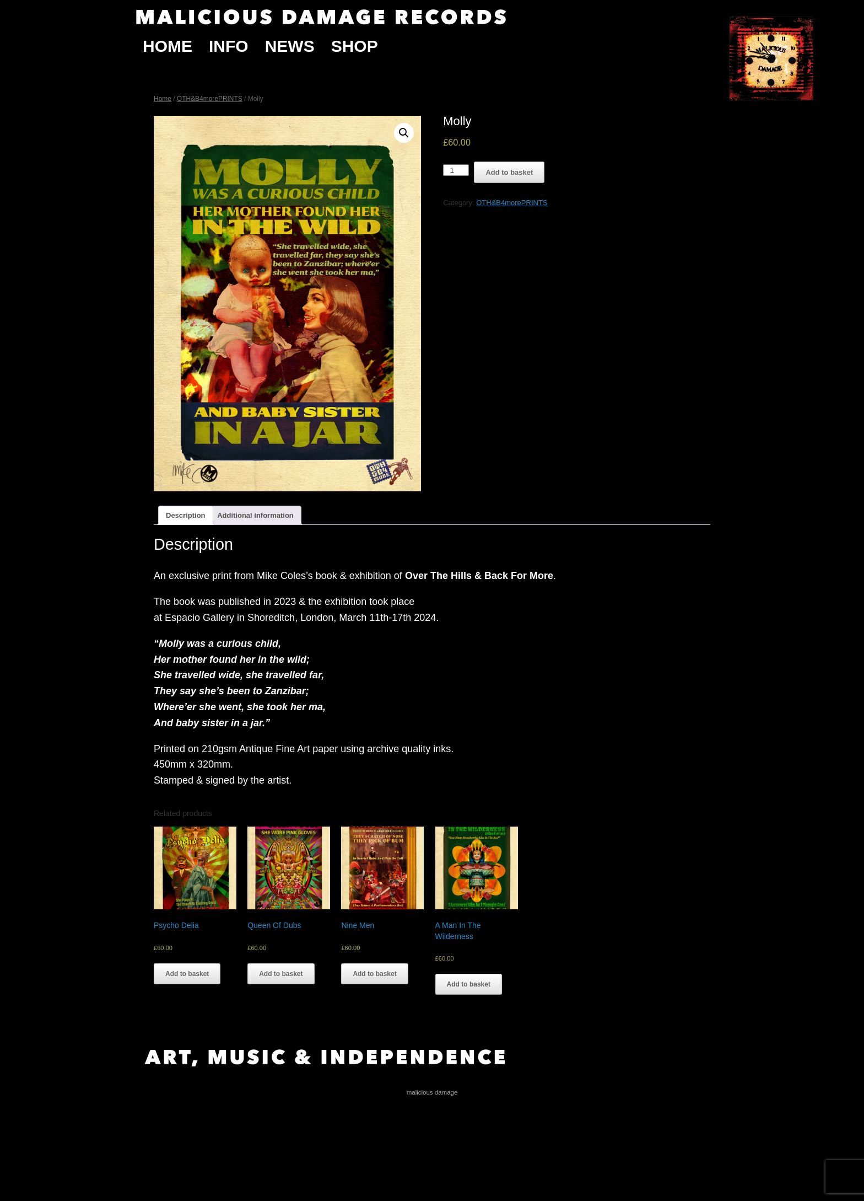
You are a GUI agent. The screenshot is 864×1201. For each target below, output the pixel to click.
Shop (354, 46)
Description (186, 515)
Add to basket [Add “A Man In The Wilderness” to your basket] (468, 984)
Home (167, 46)
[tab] (185, 515)
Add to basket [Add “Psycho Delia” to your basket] (187, 974)
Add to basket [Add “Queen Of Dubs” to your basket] (281, 974)
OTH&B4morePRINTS (209, 99)
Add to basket (509, 172)
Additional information (255, 515)
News (290, 46)
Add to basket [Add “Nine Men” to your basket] (374, 974)
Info (229, 46)
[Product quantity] (456, 170)
